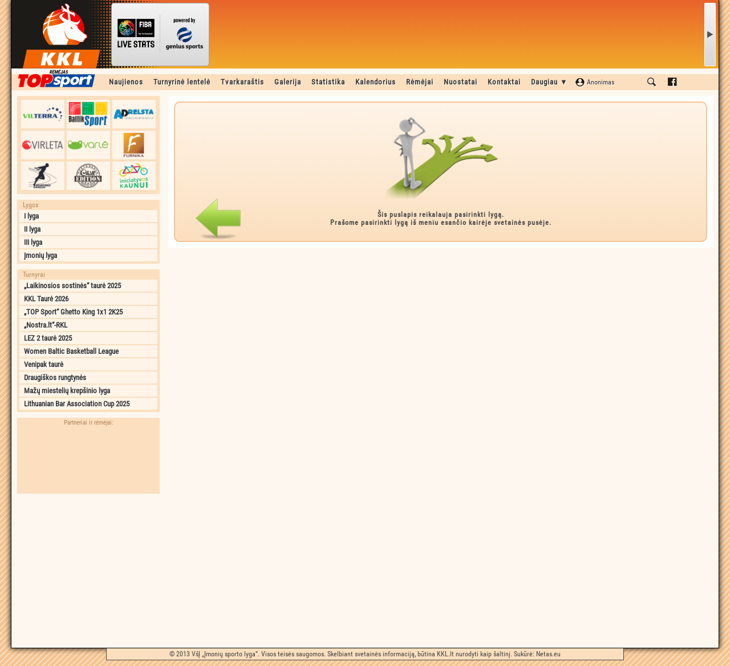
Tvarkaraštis (242, 82)
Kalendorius (375, 82)
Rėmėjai (419, 82)
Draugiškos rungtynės (55, 377)
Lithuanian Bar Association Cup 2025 (76, 403)
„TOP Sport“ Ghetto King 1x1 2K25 (73, 312)
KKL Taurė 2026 (46, 298)
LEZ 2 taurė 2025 (48, 338)
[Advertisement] (88, 570)
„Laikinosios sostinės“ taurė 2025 (72, 285)
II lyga (32, 229)
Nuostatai (460, 82)
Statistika (328, 82)
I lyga (31, 216)
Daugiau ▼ (549, 82)
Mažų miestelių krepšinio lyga (67, 390)
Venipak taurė (43, 364)
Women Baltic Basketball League (71, 351)
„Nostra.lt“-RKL (45, 325)
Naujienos (126, 82)
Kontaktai (504, 82)
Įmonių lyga (40, 255)
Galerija (287, 82)
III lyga (33, 242)
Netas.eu (548, 654)
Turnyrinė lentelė (181, 82)
